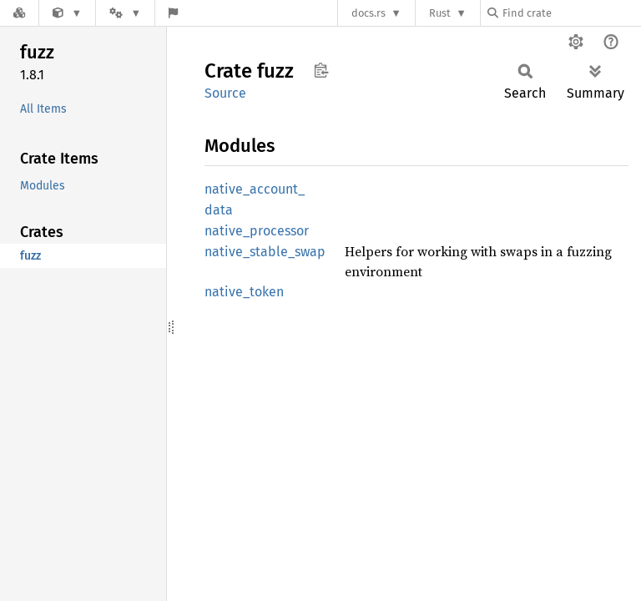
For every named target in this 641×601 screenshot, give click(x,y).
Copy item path (321, 70)
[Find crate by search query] (571, 13)
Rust (440, 13)
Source (225, 93)
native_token (244, 292)
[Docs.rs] (19, 13)
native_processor (256, 231)
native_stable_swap (265, 252)
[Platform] (125, 13)
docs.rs (368, 13)
